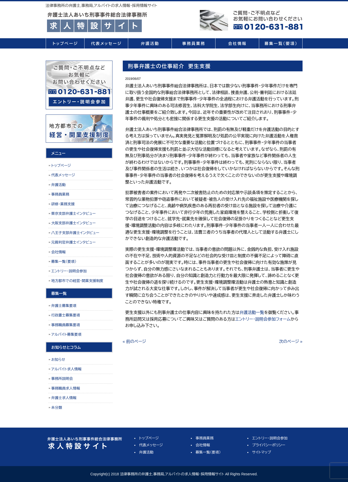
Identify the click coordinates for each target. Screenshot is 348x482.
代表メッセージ (106, 43)
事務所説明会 (62, 379)
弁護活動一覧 (251, 312)
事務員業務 (193, 43)
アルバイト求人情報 (66, 369)
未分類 (56, 408)
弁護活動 (150, 43)
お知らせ (58, 360)
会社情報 (237, 43)
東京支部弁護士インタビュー (73, 213)
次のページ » (290, 341)
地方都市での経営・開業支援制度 (77, 281)
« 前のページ (134, 341)
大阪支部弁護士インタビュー (73, 223)
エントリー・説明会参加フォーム (262, 319)
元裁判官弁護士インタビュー (73, 242)
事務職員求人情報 (65, 388)
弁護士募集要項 (64, 306)
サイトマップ (261, 452)
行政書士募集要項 (65, 315)
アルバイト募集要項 (66, 334)
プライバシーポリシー (268, 445)
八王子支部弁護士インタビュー (75, 233)
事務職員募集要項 (65, 325)
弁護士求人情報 (64, 398)
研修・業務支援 (63, 204)
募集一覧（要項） (281, 43)
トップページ (65, 43)
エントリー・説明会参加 (69, 271)
